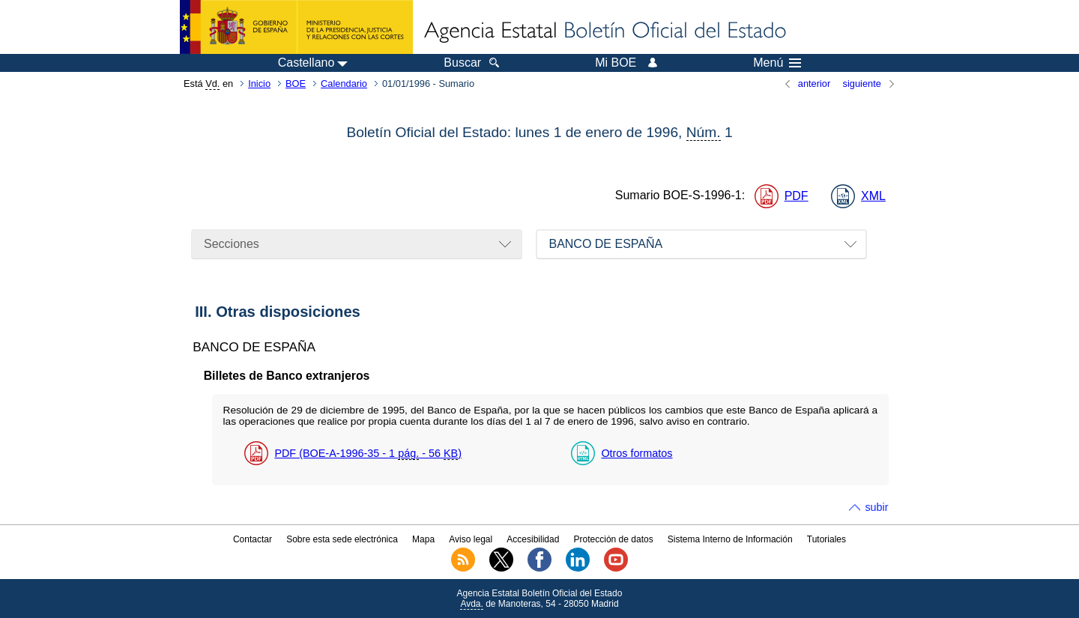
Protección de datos (613, 539)
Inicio (259, 83)
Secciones (231, 243)
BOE (295, 83)
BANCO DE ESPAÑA (605, 243)
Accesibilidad (533, 539)
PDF (797, 196)
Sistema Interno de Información (730, 539)
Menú (777, 63)
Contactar (252, 539)
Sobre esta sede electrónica (342, 539)
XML (873, 196)
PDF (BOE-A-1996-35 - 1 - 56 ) (368, 453)
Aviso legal (470, 539)
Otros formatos (636, 453)
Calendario (344, 83)
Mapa (423, 539)
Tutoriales (826, 539)
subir (876, 507)
